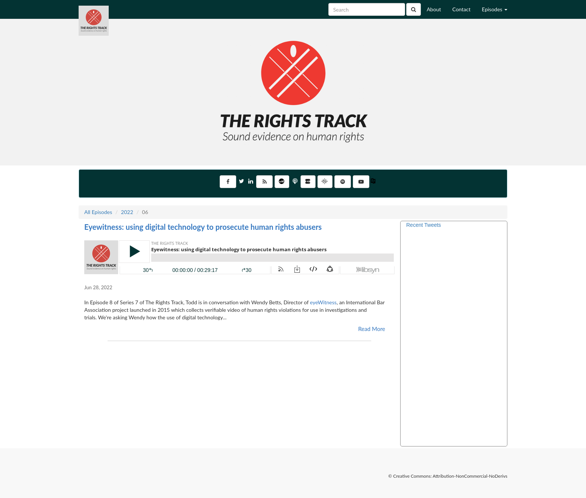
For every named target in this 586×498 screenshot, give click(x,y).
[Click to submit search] (413, 9)
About (434, 9)
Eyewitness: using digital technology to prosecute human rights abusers (203, 226)
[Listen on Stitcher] (308, 181)
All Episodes (98, 212)
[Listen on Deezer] (282, 181)
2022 (127, 212)
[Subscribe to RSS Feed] (264, 181)
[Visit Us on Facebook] (228, 181)
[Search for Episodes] (366, 9)
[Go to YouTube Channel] (361, 181)
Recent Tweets (423, 225)
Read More (371, 328)
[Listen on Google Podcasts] (324, 181)
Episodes (494, 9)
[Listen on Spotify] (342, 181)
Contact (461, 9)
